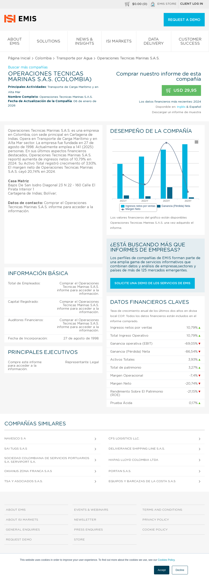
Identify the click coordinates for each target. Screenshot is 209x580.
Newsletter (85, 519)
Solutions (48, 42)
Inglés (181, 106)
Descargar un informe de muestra (176, 112)
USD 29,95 (181, 90)
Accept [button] (162, 570)
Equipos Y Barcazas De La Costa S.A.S (142, 481)
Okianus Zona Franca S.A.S (28, 471)
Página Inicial (19, 58)
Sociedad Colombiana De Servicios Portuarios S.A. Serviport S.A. (46, 460)
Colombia (43, 58)
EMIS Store (163, 4)
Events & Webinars (91, 509)
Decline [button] (180, 570)
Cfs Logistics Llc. (123, 438)
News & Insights (84, 42)
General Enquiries (23, 529)
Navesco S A (15, 438)
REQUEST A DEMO (184, 20)
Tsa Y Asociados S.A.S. (23, 481)
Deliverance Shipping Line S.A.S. (136, 448)
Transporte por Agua (74, 58)
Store (79, 539)
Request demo (19, 539)
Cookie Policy (155, 529)
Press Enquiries (88, 529)
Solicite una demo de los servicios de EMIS (152, 283)
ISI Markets (119, 42)
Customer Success (190, 42)
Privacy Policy (155, 519)
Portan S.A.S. (119, 471)
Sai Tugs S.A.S (15, 448)
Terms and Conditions (162, 509)
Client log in (191, 3)
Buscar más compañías (28, 67)
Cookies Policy (166, 559)
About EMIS (14, 42)
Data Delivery (154, 42)
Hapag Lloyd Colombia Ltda (133, 459)
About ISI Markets (22, 519)
